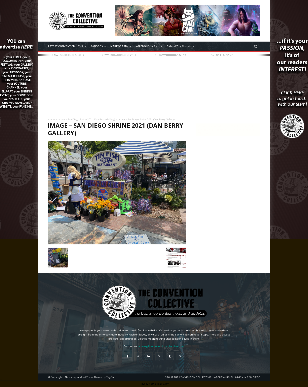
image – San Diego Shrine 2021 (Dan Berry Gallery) (86, 119)
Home (51, 119)
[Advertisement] (154, 83)
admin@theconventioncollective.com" (161, 346)
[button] (255, 46)
